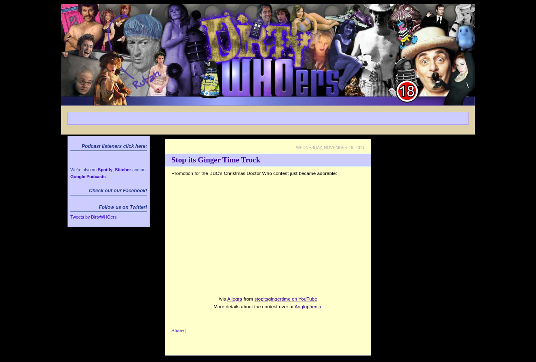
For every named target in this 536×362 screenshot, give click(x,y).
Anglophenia (308, 306)
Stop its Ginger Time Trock (215, 160)
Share (177, 330)
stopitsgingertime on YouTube (285, 299)
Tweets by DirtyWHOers (93, 217)
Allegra (234, 299)
